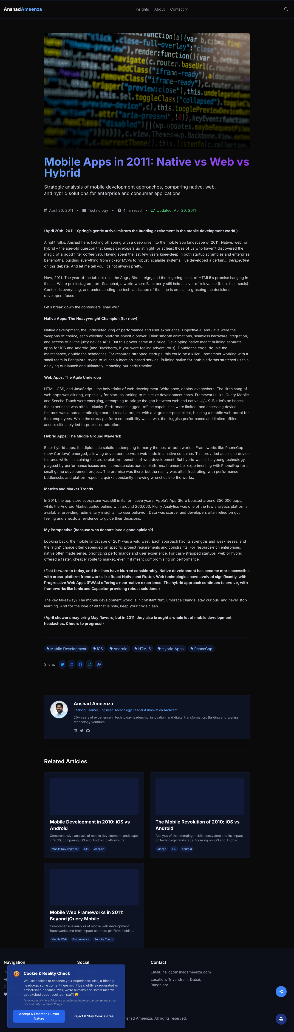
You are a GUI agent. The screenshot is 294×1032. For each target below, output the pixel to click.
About (159, 9)
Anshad (23, 9)
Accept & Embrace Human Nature (39, 1016)
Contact (179, 9)
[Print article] (281, 1019)
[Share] (281, 991)
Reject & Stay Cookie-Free (93, 1016)
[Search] (286, 9)
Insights (142, 9)
